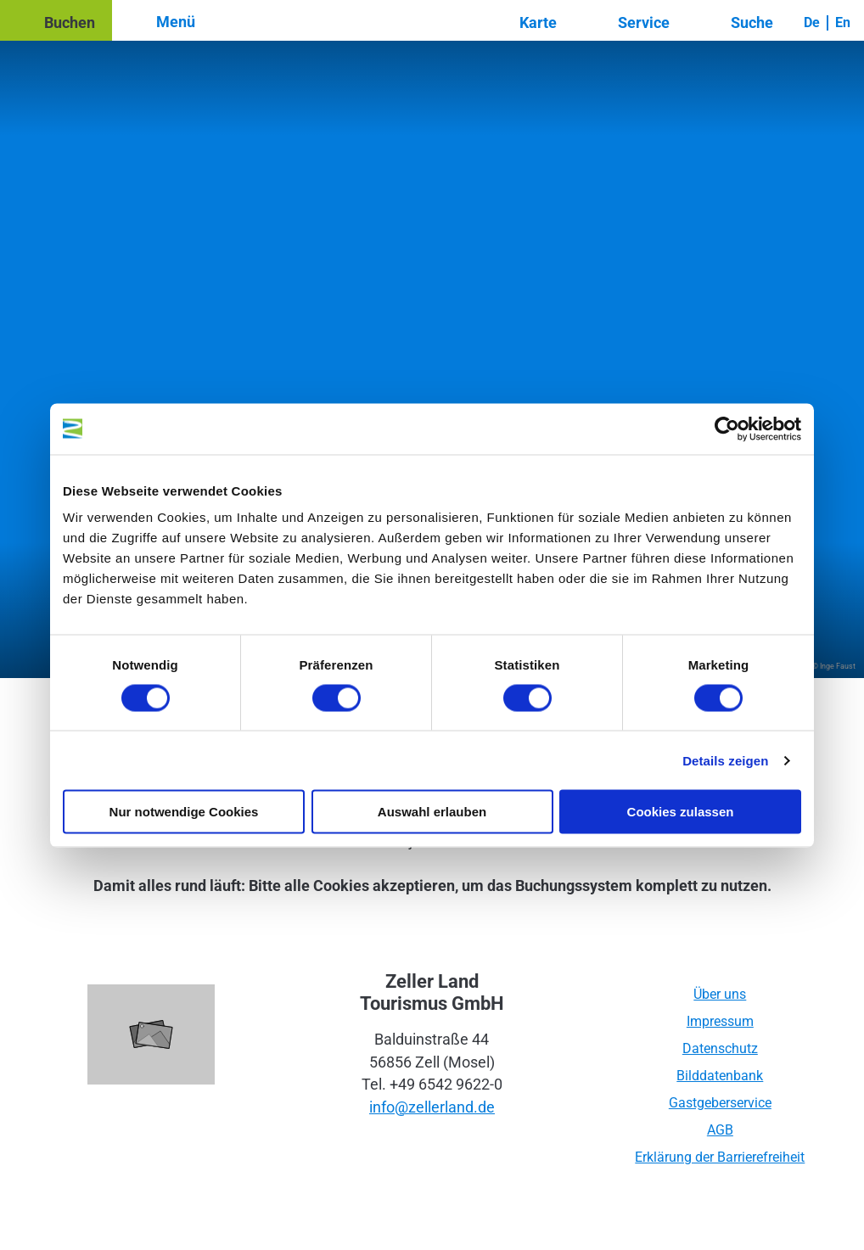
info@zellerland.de (432, 1107)
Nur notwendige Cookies (184, 811)
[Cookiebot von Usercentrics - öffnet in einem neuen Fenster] (727, 428)
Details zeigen (725, 760)
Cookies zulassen (680, 811)
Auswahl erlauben (432, 811)
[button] (56, 20)
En (842, 22)
